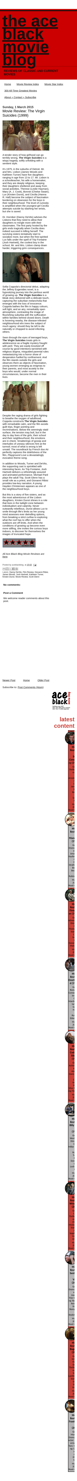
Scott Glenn (34, 577)
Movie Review (22, 577)
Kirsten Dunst (8, 577)
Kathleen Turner (36, 574)
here (4, 556)
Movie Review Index (28, 84)
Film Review (28, 572)
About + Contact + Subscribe (20, 97)
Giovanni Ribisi (41, 572)
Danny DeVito (15, 572)
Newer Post (8, 680)
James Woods (8, 574)
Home (7, 84)
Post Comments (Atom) (31, 687)
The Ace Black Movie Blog (30, 40)
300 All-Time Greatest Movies (20, 90)
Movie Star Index (53, 84)
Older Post (43, 680)
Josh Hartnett (22, 574)
